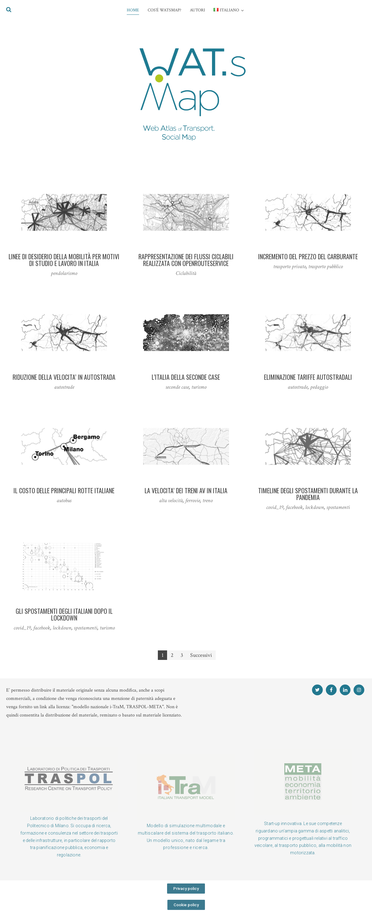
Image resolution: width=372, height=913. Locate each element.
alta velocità (171, 500)
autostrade (64, 387)
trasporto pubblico (325, 266)
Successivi (201, 655)
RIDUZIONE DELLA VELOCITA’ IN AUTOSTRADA (64, 377)
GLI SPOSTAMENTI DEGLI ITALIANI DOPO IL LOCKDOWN (64, 614)
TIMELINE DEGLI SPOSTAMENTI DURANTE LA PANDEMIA (308, 494)
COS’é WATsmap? (164, 10)
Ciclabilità (186, 273)
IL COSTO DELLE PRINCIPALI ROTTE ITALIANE (64, 490)
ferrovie (192, 500)
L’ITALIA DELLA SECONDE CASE (186, 377)
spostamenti (338, 507)
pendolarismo (64, 273)
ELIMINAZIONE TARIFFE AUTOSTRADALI (308, 377)
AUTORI (197, 10)
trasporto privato (289, 266)
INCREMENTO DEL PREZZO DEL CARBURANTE (308, 256)
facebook (294, 507)
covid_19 (274, 507)
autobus (64, 500)
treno (207, 500)
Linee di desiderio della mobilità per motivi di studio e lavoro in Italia (64, 260)
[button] (186, 888)
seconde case (177, 387)
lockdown (314, 507)
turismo (198, 387)
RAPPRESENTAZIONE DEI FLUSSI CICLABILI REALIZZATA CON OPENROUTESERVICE (186, 260)
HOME (133, 10)
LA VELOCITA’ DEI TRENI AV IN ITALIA (186, 490)
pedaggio (319, 387)
